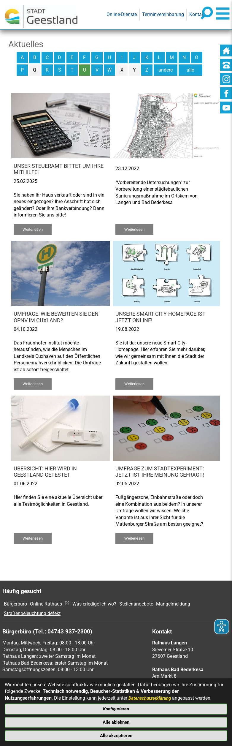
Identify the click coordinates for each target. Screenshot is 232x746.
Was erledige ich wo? (94, 604)
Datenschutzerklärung (151, 695)
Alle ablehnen (116, 721)
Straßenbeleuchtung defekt (32, 613)
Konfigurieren (116, 707)
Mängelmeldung (173, 604)
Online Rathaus (49, 604)
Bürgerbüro (15, 604)
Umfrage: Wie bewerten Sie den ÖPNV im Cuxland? (56, 317)
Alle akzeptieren (116, 735)
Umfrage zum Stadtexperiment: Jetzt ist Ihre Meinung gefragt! (159, 472)
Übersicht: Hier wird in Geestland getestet (45, 472)
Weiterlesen (33, 229)
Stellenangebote (136, 604)
